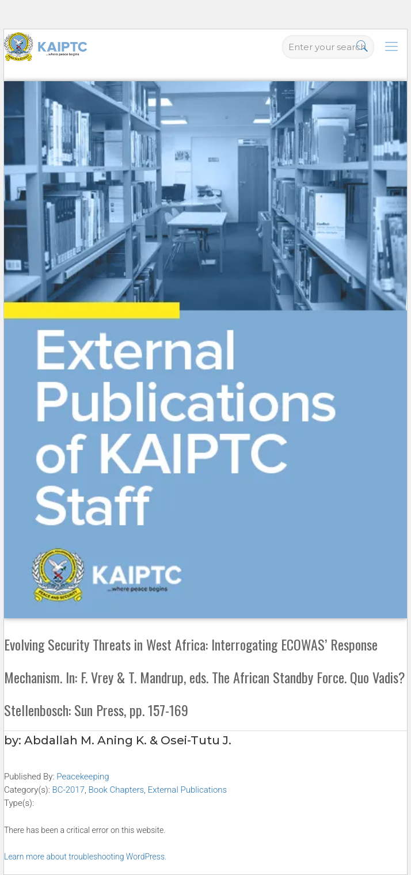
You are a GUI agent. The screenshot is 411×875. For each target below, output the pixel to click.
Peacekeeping (82, 776)
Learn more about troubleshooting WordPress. (85, 856)
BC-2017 (68, 790)
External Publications (187, 790)
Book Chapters (116, 790)
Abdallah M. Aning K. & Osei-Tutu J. (127, 740)
